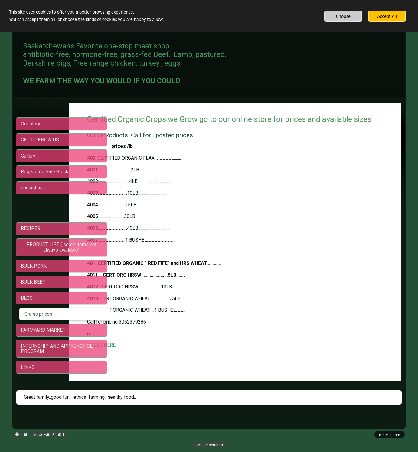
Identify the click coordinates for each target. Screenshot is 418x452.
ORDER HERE (143, 356)
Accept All (387, 16)
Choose (343, 16)
